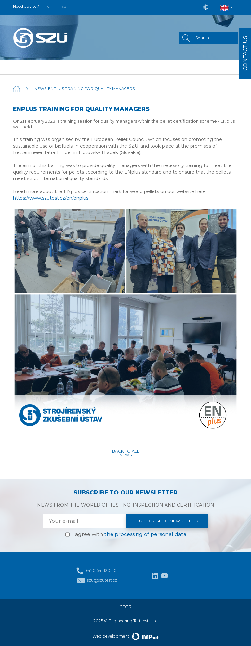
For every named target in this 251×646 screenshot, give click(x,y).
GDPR (125, 606)
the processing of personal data (145, 534)
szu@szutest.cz (96, 580)
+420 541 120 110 (96, 570)
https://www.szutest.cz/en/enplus (50, 198)
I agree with (129, 534)
